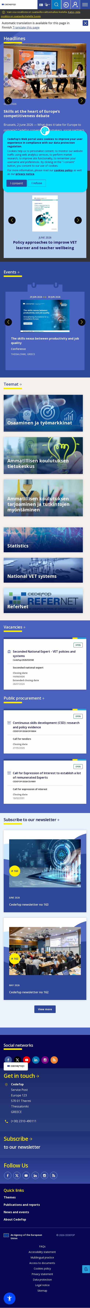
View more (45, 1009)
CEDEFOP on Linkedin (35, 1060)
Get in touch (19, 1075)
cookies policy (63, 170)
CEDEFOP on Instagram (45, 1060)
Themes (10, 1197)
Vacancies (13, 627)
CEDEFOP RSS (54, 1060)
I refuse (37, 183)
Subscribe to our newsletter (30, 819)
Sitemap (42, 1290)
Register (75, 4)
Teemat (11, 384)
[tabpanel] (45, 104)
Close (85, 23)
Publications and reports (22, 1205)
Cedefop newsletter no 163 (28, 905)
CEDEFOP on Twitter (17, 1060)
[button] (9, 1298)
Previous (8, 100)
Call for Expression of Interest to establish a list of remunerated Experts (47, 775)
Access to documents (42, 1263)
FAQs (42, 1246)
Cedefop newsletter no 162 (28, 992)
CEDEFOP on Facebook (8, 1060)
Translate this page (25, 27)
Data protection (42, 1279)
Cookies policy (42, 1268)
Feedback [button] (86, 1269)
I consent (16, 183)
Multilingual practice (42, 1257)
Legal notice (42, 1285)
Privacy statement (42, 1274)
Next (81, 100)
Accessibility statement (42, 1252)
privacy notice (25, 174)
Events (10, 272)
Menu (85, 4)
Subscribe (16, 1138)
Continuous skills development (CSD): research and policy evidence (46, 725)
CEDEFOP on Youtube (26, 1060)
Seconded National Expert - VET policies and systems (44, 653)
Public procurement (22, 698)
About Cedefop (15, 1219)
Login (66, 4)
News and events (16, 1212)
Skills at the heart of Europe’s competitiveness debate (32, 113)
